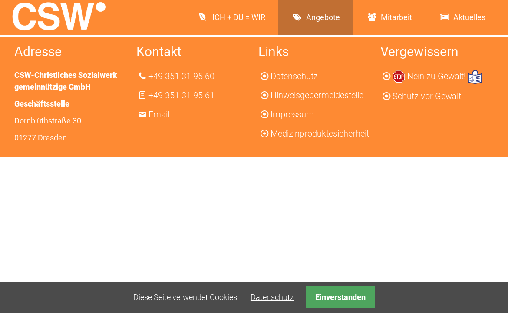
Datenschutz (272, 297)
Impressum (292, 114)
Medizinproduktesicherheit (319, 133)
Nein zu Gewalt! (437, 76)
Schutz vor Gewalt (427, 96)
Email (158, 114)
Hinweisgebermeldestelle (316, 95)
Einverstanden (340, 297)
